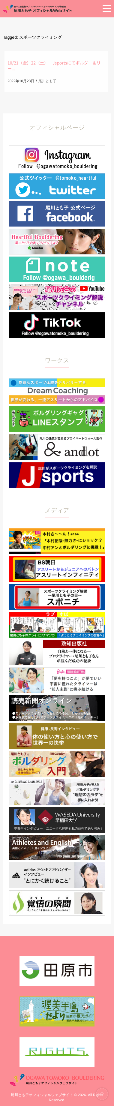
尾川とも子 (47, 81)
